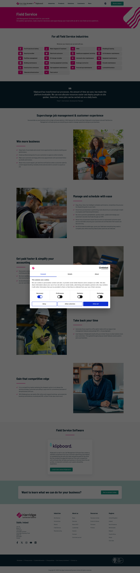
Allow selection (70, 304)
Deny (44, 304)
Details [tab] (70, 274)
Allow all (96, 304)
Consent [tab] (43, 274)
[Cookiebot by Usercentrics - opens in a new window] (100, 268)
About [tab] (97, 274)
